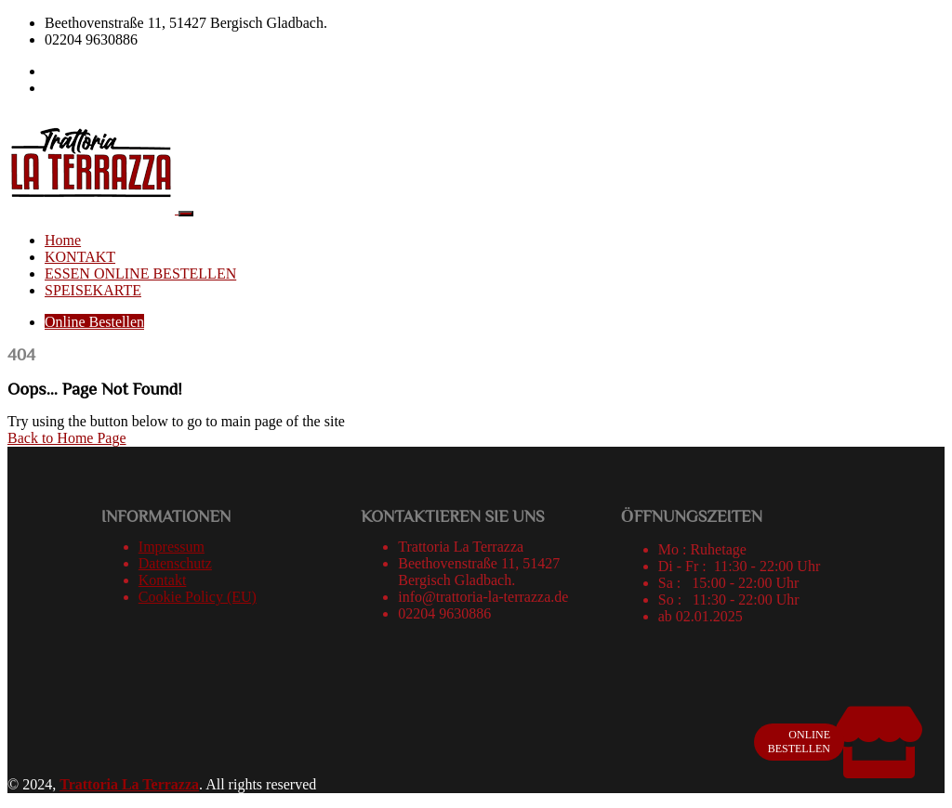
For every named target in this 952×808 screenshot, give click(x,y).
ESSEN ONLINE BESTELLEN (140, 273)
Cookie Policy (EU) (198, 597)
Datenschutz (175, 563)
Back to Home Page (66, 438)
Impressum (172, 546)
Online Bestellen (94, 322)
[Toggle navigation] (185, 213)
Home (63, 240)
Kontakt (163, 580)
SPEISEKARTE (93, 290)
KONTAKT (80, 257)
